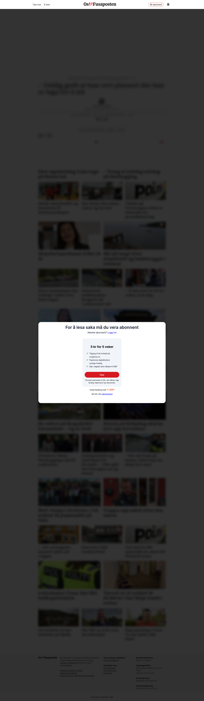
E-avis (47, 4)
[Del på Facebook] (98, 119)
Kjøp (102, 374)
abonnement (107, 394)
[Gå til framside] (100, 4)
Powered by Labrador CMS (102, 697)
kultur (121, 130)
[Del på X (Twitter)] (102, 119)
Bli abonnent (156, 4)
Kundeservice (109, 671)
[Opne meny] (168, 5)
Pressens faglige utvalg (71, 671)
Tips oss (37, 4)
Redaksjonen (109, 668)
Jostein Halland (111, 660)
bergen (111, 130)
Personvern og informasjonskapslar (77, 676)
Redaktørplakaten (68, 673)
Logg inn (102, 332)
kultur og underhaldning (92, 130)
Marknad (107, 673)
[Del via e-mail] (106, 119)
